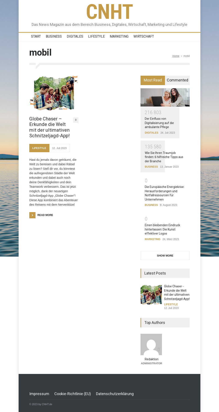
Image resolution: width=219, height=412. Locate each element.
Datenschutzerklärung (115, 393)
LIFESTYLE (96, 36)
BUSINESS (54, 36)
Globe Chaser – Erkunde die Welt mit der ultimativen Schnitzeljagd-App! (49, 127)
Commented (177, 80)
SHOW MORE (165, 255)
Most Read (153, 80)
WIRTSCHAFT (143, 36)
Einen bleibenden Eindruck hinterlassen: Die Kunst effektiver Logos (162, 229)
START (36, 36)
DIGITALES (75, 36)
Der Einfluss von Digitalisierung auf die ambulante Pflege (159, 123)
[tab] (153, 80)
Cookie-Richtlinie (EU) (72, 393)
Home (175, 56)
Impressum (39, 393)
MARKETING (119, 36)
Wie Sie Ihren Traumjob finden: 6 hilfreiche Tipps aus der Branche (164, 157)
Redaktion (151, 359)
